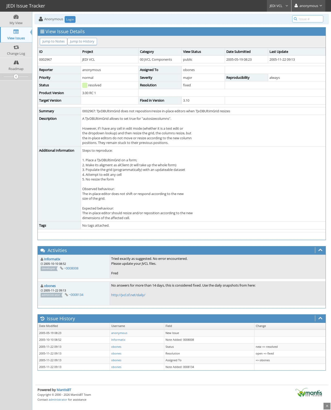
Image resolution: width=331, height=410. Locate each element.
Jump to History (82, 41)
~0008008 (71, 268)
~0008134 (76, 294)
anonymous (119, 333)
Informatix (52, 259)
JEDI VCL (279, 5)
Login (70, 19)
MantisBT (64, 389)
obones (50, 285)
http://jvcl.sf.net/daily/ (128, 295)
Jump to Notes (53, 41)
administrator (58, 399)
